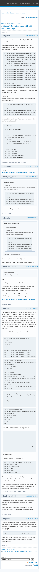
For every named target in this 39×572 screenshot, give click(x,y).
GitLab (21, 3)
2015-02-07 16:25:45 (32, 308)
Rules (7, 13)
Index (2, 13)
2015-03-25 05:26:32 (32, 518)
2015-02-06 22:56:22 (32, 36)
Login (23, 13)
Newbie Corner (15, 24)
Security (27, 3)
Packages (10, 3)
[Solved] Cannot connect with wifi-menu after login (19, 551)
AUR (33, 3)
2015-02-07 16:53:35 (32, 496)
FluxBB (35, 565)
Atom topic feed (33, 562)
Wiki (16, 3)
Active (27, 17)
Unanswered (34, 17)
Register (18, 13)
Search (12, 13)
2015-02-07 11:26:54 (32, 177)
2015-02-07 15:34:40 (32, 218)
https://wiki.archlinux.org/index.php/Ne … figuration (18, 299)
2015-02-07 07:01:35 (32, 166)
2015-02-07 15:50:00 (32, 266)
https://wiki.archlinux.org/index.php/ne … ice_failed (18, 172)
